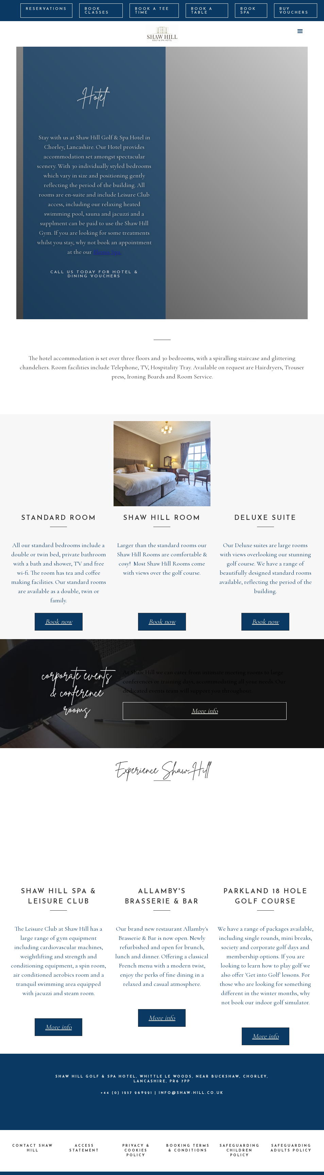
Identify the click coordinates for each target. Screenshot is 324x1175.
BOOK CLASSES (97, 11)
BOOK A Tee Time (152, 11)
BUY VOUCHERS (294, 11)
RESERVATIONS (46, 9)
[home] (162, 33)
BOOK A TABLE (202, 11)
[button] (300, 31)
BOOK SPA (248, 11)
